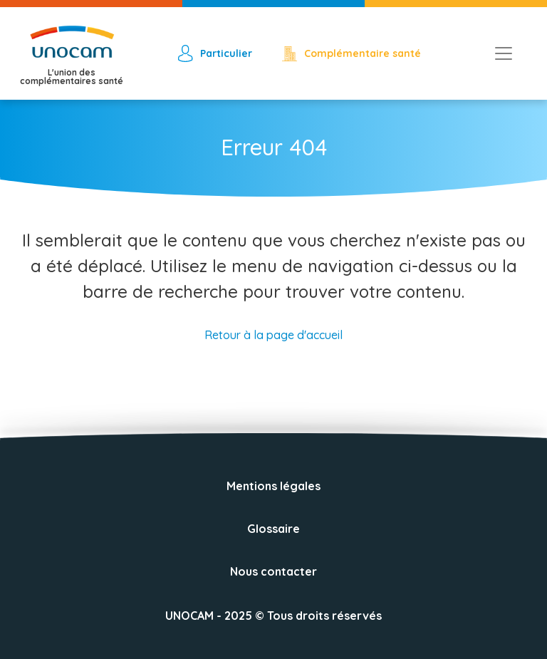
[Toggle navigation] (503, 53)
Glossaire (273, 529)
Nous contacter (273, 571)
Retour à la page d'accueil (273, 335)
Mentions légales (273, 486)
